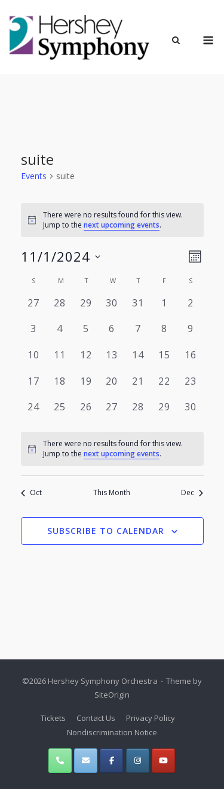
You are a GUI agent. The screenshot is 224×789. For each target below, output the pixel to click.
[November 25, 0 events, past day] (60, 413)
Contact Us (95, 718)
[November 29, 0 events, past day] (164, 413)
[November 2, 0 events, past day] (190, 309)
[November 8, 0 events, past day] (164, 334)
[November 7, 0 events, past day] (138, 334)
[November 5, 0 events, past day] (86, 334)
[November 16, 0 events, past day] (190, 361)
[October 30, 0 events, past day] (112, 309)
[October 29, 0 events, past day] (86, 309)
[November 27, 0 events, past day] (112, 413)
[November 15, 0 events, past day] (164, 361)
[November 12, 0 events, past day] (86, 361)
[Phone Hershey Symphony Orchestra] (60, 760)
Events (34, 176)
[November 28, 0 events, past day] (138, 413)
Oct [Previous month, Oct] (31, 493)
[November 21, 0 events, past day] (138, 387)
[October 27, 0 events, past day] (34, 309)
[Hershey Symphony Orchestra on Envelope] (85, 760)
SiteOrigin (112, 694)
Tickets (53, 718)
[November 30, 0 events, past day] (190, 413)
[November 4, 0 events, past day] (60, 334)
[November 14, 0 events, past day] (138, 361)
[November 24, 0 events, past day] (34, 413)
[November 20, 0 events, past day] (112, 387)
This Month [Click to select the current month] (111, 493)
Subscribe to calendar (105, 530)
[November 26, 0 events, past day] (86, 413)
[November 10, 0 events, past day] (34, 361)
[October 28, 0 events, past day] (60, 309)
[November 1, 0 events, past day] (164, 309)
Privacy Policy (150, 718)
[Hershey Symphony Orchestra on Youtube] (163, 760)
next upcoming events (121, 225)
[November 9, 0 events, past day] (190, 334)
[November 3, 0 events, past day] (34, 334)
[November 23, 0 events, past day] (190, 387)
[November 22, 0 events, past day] (164, 387)
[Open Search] (176, 41)
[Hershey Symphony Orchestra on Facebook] (111, 760)
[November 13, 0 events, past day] (112, 361)
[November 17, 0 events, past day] (34, 387)
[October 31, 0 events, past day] (138, 309)
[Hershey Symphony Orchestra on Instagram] (137, 760)
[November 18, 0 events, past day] (60, 387)
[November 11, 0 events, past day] (60, 361)
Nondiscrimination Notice (112, 732)
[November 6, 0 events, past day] (112, 334)
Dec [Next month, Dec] (192, 493)
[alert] (112, 220)
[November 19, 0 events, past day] (86, 387)
